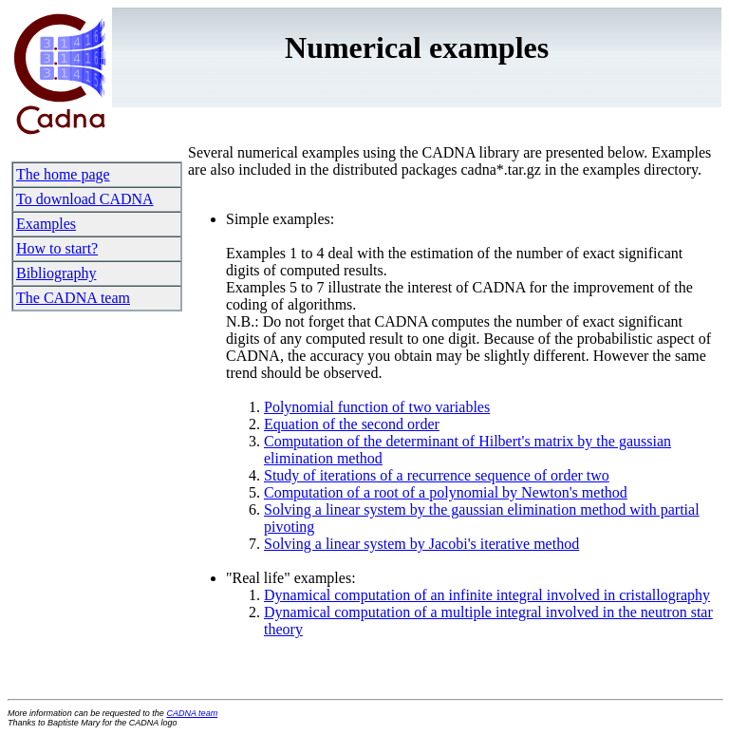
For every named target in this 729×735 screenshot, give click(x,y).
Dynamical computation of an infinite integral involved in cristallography (487, 595)
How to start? (57, 248)
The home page (63, 174)
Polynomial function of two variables (377, 407)
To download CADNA (85, 199)
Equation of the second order (351, 424)
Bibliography (56, 273)
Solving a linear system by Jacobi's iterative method (421, 544)
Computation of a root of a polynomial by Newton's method (445, 492)
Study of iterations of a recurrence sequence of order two (436, 475)
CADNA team (191, 713)
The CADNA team (73, 298)
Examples (46, 224)
